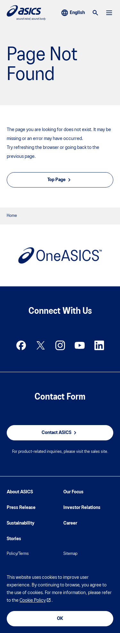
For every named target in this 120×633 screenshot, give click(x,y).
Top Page (60, 180)
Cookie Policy (33, 600)
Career (70, 523)
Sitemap (70, 554)
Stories (14, 539)
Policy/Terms (18, 554)
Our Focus (73, 492)
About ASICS (20, 492)
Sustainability (21, 523)
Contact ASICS (60, 433)
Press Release (21, 507)
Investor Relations (81, 507)
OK (60, 618)
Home (12, 216)
